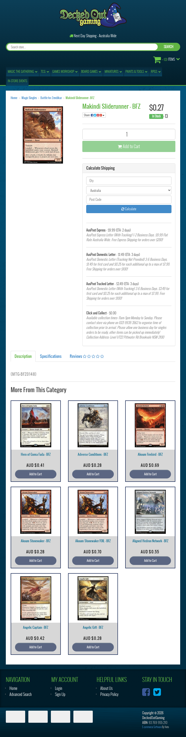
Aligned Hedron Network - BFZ (150, 541)
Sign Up (60, 694)
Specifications (51, 356)
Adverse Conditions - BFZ (93, 454)
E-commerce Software (152, 727)
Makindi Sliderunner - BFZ (80, 98)
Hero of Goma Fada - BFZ (36, 454)
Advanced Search (20, 694)
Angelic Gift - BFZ (93, 627)
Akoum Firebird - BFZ (150, 454)
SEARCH (168, 46)
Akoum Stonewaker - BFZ (36, 541)
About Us (106, 688)
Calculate (128, 208)
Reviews (87, 356)
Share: (94, 115)
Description (23, 356)
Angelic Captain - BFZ (35, 627)
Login (58, 688)
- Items (164, 59)
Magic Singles (29, 98)
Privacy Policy (109, 694)
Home (14, 98)
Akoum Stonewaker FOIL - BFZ (93, 541)
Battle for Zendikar (51, 98)
